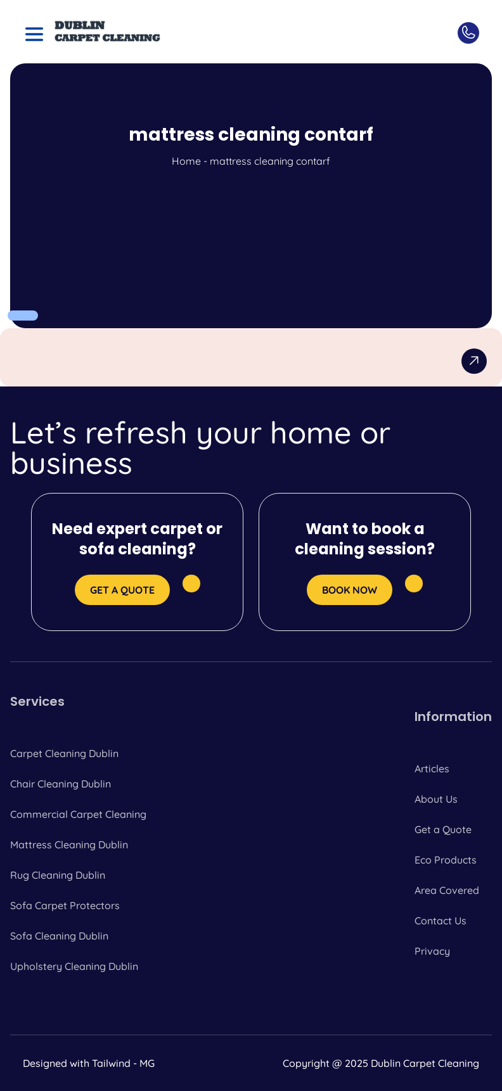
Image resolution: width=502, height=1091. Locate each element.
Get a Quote (443, 829)
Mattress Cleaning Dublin (69, 844)
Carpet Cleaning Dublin (64, 753)
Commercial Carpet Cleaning (78, 814)
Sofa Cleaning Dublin (59, 935)
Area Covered (447, 890)
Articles (432, 768)
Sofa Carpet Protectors (65, 905)
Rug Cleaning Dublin (57, 875)
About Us (436, 799)
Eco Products (446, 859)
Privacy (432, 951)
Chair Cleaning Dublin (60, 783)
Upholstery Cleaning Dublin (74, 966)
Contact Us (441, 920)
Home (186, 161)
